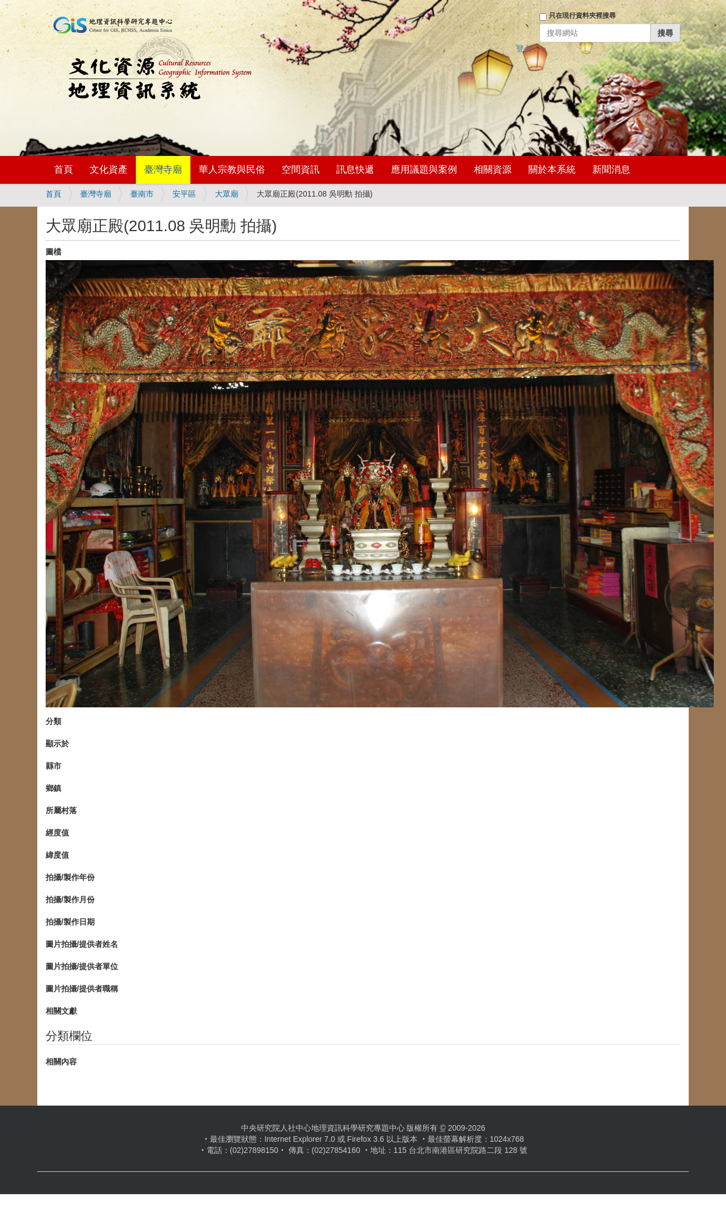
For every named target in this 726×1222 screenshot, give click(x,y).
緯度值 (57, 854)
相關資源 (493, 169)
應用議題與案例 (424, 169)
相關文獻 (61, 1010)
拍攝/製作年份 (70, 877)
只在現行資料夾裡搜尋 (582, 15)
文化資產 (108, 169)
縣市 (53, 765)
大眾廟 (226, 193)
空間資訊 (301, 169)
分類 (53, 721)
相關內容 (61, 1061)
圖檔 (53, 251)
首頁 (63, 169)
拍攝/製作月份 (70, 899)
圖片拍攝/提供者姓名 (82, 944)
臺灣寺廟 (163, 169)
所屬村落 (61, 810)
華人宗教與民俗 (232, 169)
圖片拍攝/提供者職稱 (82, 988)
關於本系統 (552, 169)
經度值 (57, 832)
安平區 (184, 193)
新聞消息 (611, 169)
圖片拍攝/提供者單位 (82, 966)
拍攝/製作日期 (70, 921)
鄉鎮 (53, 788)
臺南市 (142, 193)
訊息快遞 (355, 169)
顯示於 (57, 743)
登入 (524, 48)
